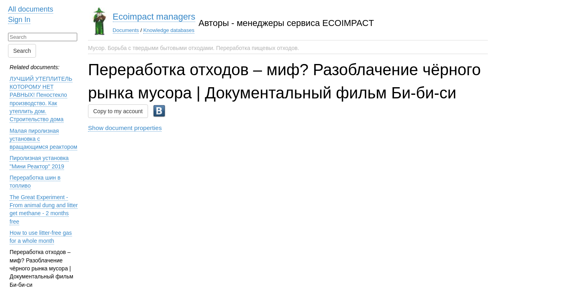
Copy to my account (118, 111)
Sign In (19, 20)
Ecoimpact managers (154, 17)
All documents (30, 9)
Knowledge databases (168, 30)
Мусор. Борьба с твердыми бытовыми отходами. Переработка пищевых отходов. (193, 48)
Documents (126, 30)
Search (22, 51)
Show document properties (125, 127)
